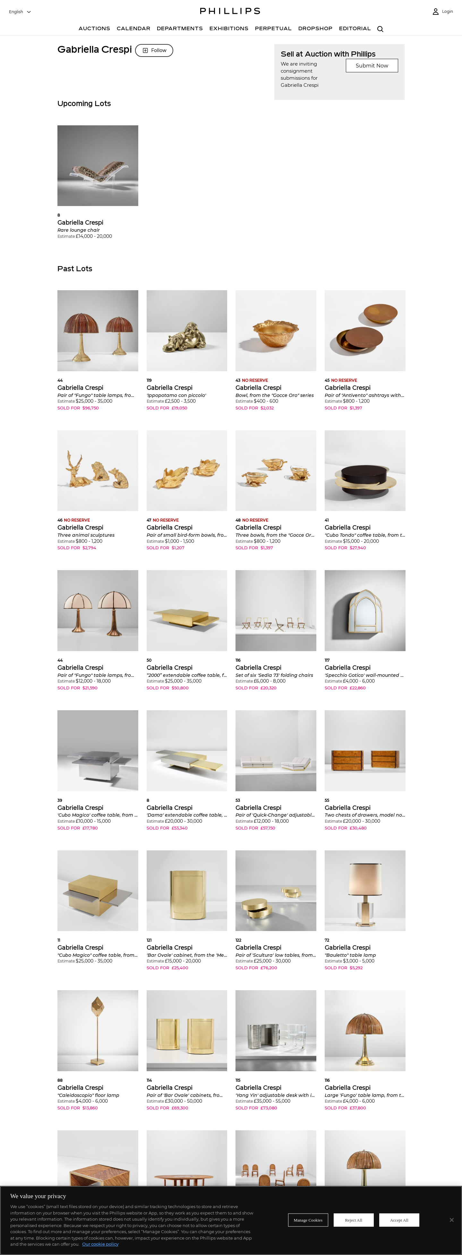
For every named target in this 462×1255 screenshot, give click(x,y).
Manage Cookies (308, 1219)
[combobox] (20, 11)
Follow (154, 50)
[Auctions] (94, 29)
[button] (97, 186)
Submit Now (372, 66)
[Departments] (180, 29)
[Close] (452, 1220)
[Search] (380, 29)
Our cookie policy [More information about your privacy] (100, 1244)
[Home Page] (230, 12)
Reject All (353, 1219)
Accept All (399, 1219)
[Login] (442, 12)
